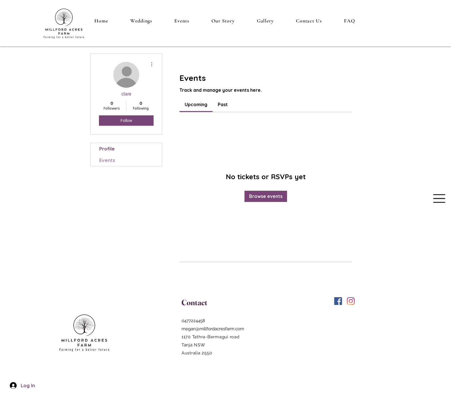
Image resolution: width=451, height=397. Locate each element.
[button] (439, 198)
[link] (196, 104)
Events (107, 160)
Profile (107, 149)
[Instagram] (351, 301)
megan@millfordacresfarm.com (212, 328)
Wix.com (393, 324)
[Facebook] (338, 301)
